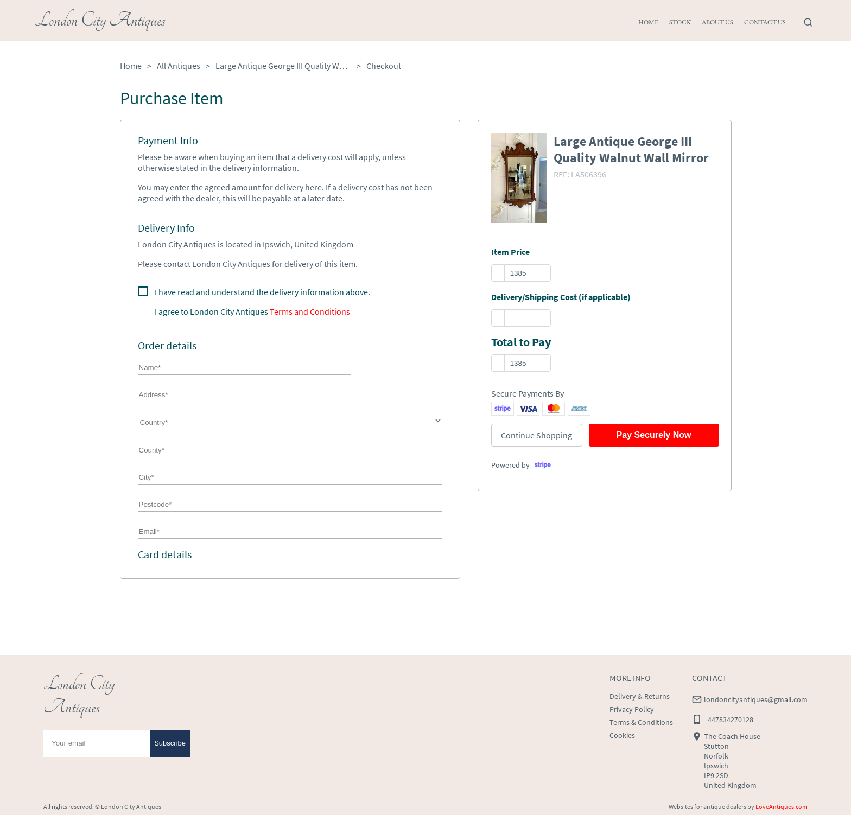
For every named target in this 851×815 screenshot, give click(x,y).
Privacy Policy (631, 709)
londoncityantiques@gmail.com (756, 699)
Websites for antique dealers (707, 807)
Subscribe (170, 743)
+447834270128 (728, 719)
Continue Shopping (536, 435)
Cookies (622, 735)
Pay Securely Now (654, 435)
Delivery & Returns (639, 696)
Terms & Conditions (641, 722)
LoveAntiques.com (781, 807)
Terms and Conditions (310, 311)
